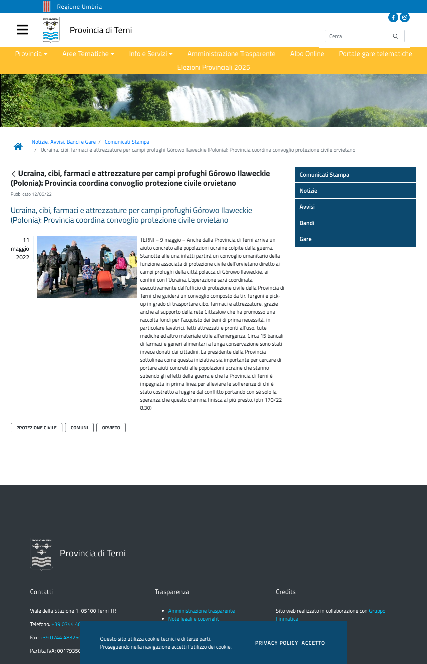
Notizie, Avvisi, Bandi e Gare (64, 142)
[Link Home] (18, 146)
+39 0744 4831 (69, 624)
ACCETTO (313, 643)
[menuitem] (31, 53)
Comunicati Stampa (127, 142)
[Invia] (395, 35)
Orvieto (111, 427)
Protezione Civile (36, 427)
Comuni (79, 427)
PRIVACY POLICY (276, 643)
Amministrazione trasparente (201, 611)
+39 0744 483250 (60, 637)
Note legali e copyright (193, 619)
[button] (356, 175)
